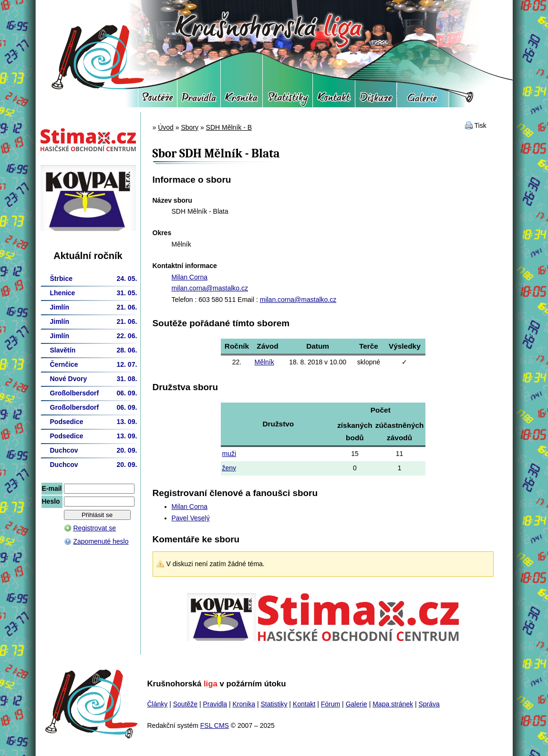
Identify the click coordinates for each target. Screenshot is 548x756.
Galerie (423, 100)
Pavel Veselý (191, 518)
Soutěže (157, 100)
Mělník (264, 362)
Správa (428, 704)
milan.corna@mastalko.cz (210, 288)
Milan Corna (189, 277)
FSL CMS (214, 725)
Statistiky (287, 100)
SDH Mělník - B (229, 127)
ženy (229, 468)
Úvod (166, 127)
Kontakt (334, 100)
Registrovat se (94, 528)
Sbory (189, 127)
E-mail (52, 488)
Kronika (241, 100)
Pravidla (198, 100)
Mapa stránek (392, 704)
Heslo (51, 501)
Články (157, 704)
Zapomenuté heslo (101, 541)
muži (229, 453)
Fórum (375, 100)
